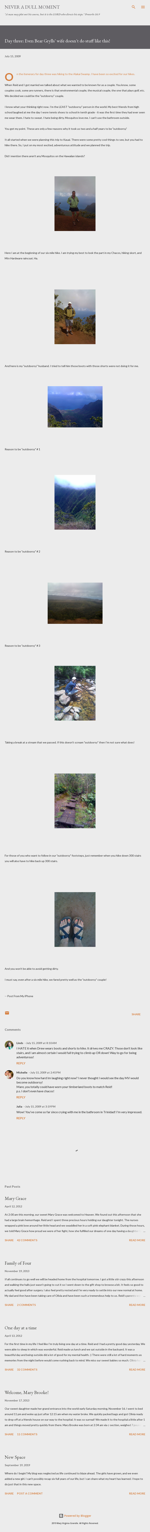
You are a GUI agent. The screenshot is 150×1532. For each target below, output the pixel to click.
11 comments (27, 1434)
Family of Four (18, 1263)
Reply (20, 1063)
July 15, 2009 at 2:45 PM (45, 1072)
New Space (15, 1457)
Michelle (21, 1072)
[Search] (133, 7)
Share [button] (136, 1014)
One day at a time (21, 1328)
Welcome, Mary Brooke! (27, 1392)
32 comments (27, 1369)
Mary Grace (15, 1198)
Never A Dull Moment (32, 7)
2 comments (26, 1304)
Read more (137, 1240)
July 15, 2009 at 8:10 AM (41, 1043)
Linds (19, 1043)
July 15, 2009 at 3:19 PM (40, 1106)
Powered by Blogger (75, 1516)
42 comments (27, 1240)
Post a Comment (30, 1493)
